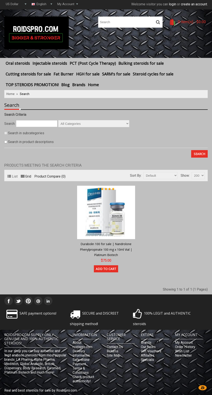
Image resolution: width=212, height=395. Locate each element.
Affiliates (147, 355)
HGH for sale (87, 74)
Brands (78, 84)
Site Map (113, 355)
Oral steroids (18, 63)
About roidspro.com (82, 345)
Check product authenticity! (83, 379)
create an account (194, 4)
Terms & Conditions (81, 370)
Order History (185, 347)
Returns (112, 351)
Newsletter (183, 355)
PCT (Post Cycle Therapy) (93, 63)
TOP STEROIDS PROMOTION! (32, 84)
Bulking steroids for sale (141, 63)
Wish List (182, 351)
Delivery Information (81, 353)
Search (24, 94)
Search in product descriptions (31, 142)
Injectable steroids (49, 63)
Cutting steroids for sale (28, 74)
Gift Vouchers (151, 351)
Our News (148, 347)
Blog (65, 84)
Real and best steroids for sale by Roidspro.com (40, 390)
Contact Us (115, 347)
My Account (184, 343)
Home (93, 84)
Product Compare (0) (50, 176)
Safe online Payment (81, 362)
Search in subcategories (26, 133)
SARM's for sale (116, 74)
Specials (147, 360)
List (13, 176)
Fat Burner (63, 74)
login (172, 4)
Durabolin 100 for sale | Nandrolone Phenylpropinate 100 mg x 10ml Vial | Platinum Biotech (106, 249)
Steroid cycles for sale (153, 74)
